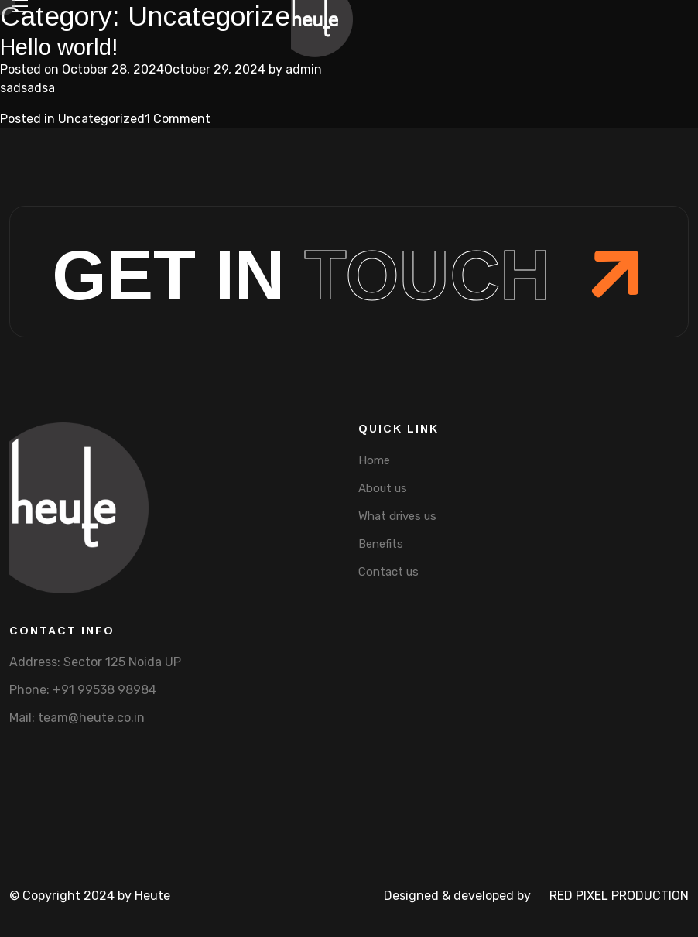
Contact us (388, 572)
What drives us (397, 516)
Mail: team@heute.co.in (77, 717)
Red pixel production (619, 895)
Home (374, 460)
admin (304, 69)
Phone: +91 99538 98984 (82, 689)
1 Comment (177, 118)
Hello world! (59, 47)
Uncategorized (101, 118)
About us (382, 488)
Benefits (380, 544)
